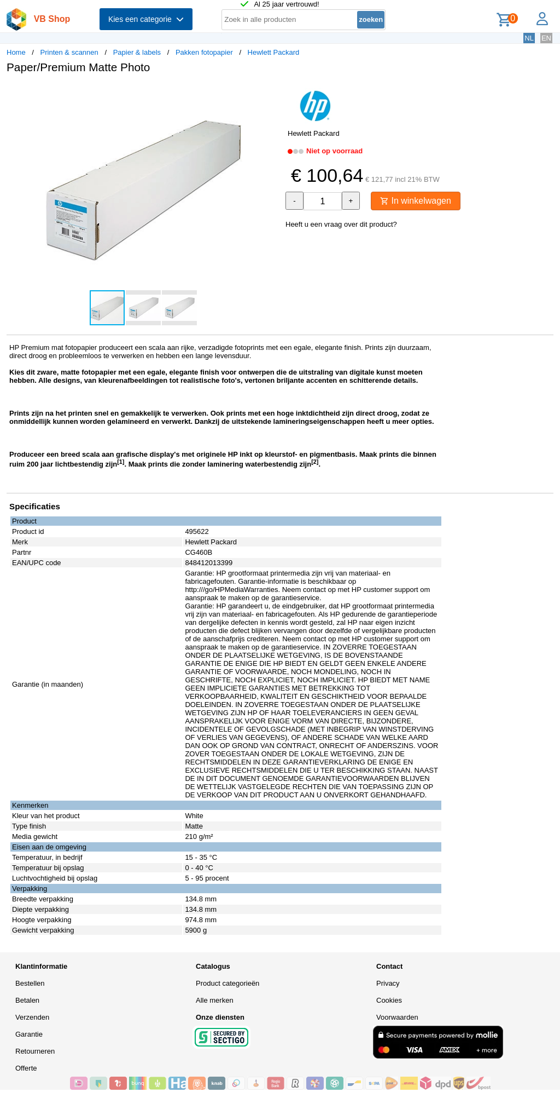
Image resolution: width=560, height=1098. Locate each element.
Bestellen (29, 983)
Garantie (29, 1034)
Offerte (26, 1068)
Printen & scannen (69, 52)
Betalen (27, 1000)
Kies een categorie (146, 19)
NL (529, 38)
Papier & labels (137, 52)
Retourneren (35, 1051)
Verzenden (32, 1017)
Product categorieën (227, 983)
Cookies (389, 1000)
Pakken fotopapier (204, 52)
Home (16, 52)
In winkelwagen (415, 200)
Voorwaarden (397, 1017)
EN (546, 38)
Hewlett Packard (274, 52)
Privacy (388, 983)
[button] (270, 93)
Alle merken (215, 1000)
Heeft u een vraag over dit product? (341, 224)
